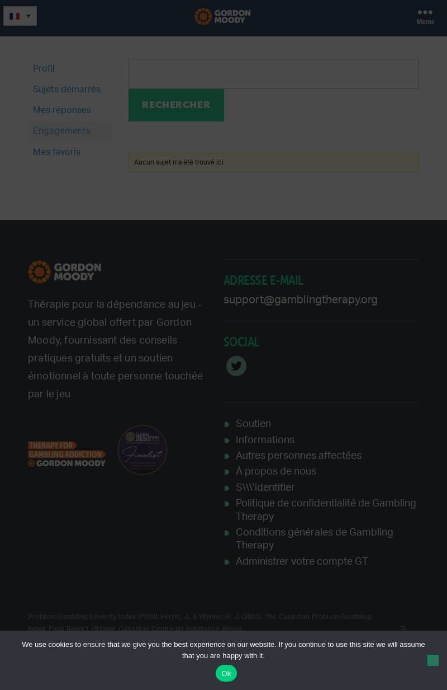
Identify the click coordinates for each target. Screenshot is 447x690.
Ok (226, 673)
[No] (433, 660)
